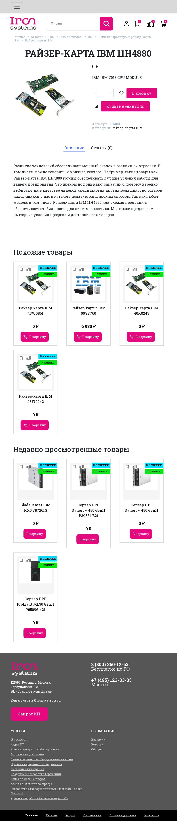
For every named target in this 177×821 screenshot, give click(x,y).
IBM (52, 37)
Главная (19, 37)
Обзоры (96, 747)
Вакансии (98, 737)
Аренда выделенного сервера (31, 781)
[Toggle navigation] (17, 6)
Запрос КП (29, 711)
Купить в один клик (116, 103)
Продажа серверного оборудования (36, 762)
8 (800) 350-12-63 (110, 662)
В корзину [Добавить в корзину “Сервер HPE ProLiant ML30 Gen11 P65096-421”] (34, 631)
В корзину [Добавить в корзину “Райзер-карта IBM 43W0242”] (37, 423)
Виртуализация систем (27, 752)
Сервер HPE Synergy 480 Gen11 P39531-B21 (88, 508)
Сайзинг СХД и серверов (28, 776)
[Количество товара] (103, 91)
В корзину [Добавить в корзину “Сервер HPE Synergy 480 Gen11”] (141, 532)
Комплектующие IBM (76, 37)
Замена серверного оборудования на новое (42, 757)
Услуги (70, 813)
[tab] (74, 145)
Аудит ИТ (17, 742)
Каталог (37, 37)
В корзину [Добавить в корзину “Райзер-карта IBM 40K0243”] (143, 334)
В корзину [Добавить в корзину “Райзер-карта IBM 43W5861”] (37, 334)
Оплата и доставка (123, 813)
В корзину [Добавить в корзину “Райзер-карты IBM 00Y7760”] (90, 334)
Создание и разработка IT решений (36, 771)
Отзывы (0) (102, 145)
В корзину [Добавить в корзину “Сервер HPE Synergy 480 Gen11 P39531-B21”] (87, 537)
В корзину (132, 91)
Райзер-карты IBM (39, 40)
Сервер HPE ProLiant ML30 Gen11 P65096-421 (35, 602)
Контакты (151, 813)
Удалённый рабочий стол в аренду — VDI (39, 796)
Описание (74, 145)
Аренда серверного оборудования (35, 747)
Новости (97, 742)
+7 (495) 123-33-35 (111, 678)
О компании (92, 813)
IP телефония (20, 737)
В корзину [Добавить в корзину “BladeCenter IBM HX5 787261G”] (34, 532)
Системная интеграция (27, 767)
